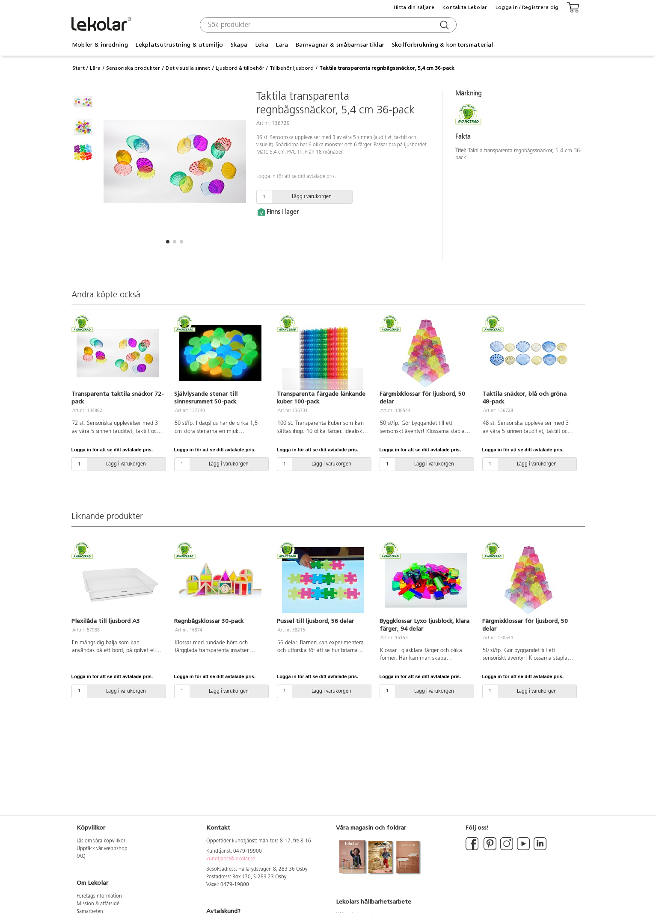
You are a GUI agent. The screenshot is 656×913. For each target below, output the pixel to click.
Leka (261, 44)
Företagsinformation (99, 896)
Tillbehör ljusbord (292, 68)
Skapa (239, 44)
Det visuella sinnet (188, 68)
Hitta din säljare (414, 7)
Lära (282, 44)
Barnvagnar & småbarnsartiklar (340, 44)
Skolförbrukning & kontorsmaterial (442, 44)
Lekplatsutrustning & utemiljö (179, 44)
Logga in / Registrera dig (527, 7)
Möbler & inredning (100, 44)
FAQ (81, 856)
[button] (167, 241)
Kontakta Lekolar (464, 7)
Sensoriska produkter (133, 68)
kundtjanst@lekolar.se (230, 859)
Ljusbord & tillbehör (240, 68)
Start (78, 68)
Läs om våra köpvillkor (101, 841)
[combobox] (327, 25)
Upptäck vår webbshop (102, 848)
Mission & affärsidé (98, 904)
